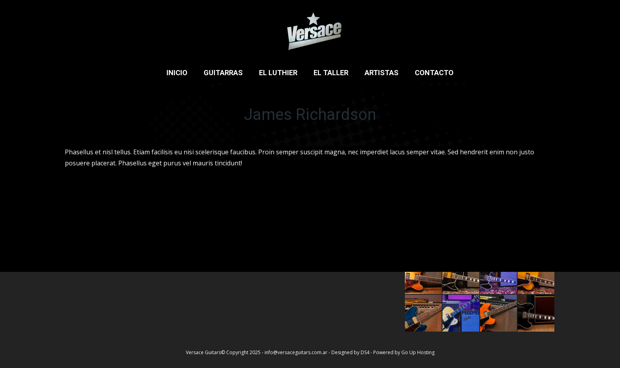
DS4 (365, 352)
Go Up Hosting (418, 352)
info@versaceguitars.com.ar (296, 352)
